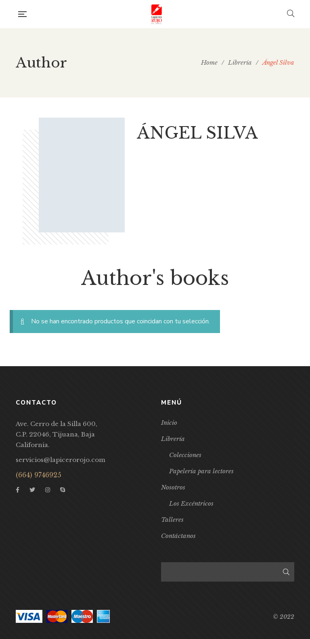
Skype (62, 490)
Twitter (32, 490)
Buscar (286, 572)
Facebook (17, 490)
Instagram (47, 490)
